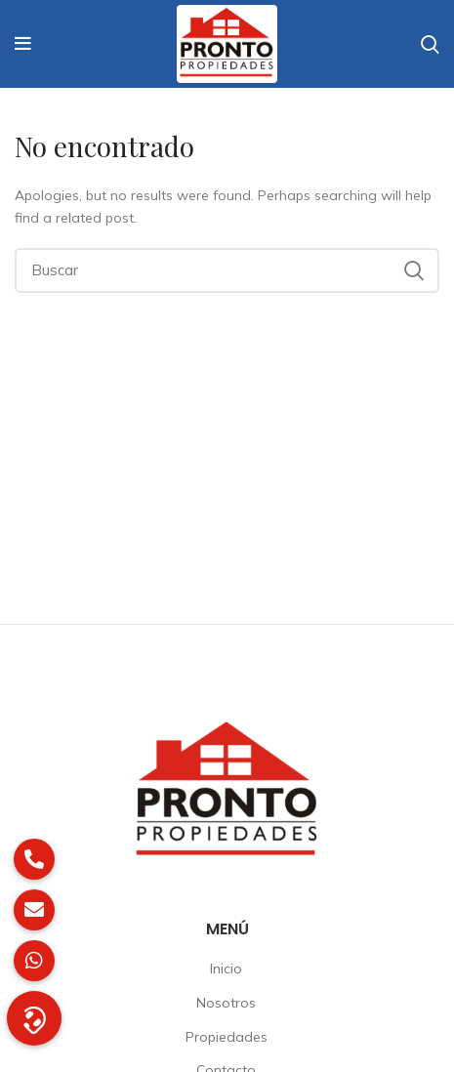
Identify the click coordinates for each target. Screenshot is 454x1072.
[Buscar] (227, 270)
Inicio (226, 968)
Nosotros (226, 1002)
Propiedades (227, 1037)
